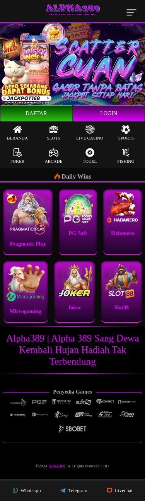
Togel (90, 156)
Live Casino (89, 132)
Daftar (36, 113)
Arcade (54, 156)
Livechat (120, 490)
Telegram (73, 490)
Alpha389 (56, 466)
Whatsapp (26, 490)
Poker (17, 156)
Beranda (17, 132)
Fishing (125, 156)
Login (108, 113)
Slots (53, 132)
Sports (126, 132)
